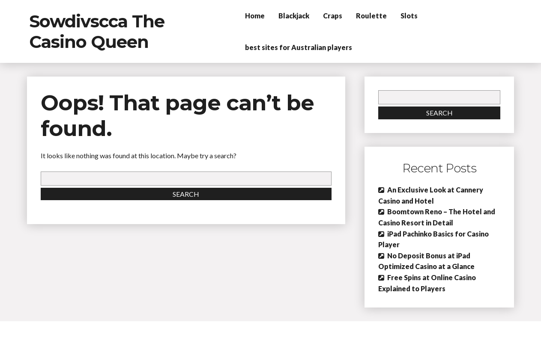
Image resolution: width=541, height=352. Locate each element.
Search (186, 194)
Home (255, 16)
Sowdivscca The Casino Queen (96, 31)
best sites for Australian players (298, 47)
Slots (409, 16)
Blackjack (293, 16)
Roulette (371, 16)
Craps (332, 16)
